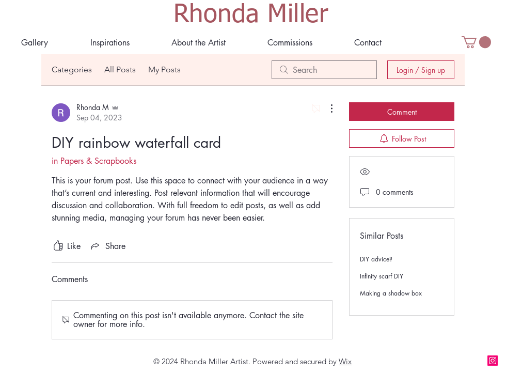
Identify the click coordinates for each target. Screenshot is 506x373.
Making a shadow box (391, 293)
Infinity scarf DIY (381, 276)
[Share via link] (107, 246)
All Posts (120, 69)
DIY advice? (376, 259)
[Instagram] (492, 360)
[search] (324, 69)
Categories (72, 69)
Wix (345, 361)
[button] (198, 43)
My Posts (164, 69)
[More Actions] (326, 108)
